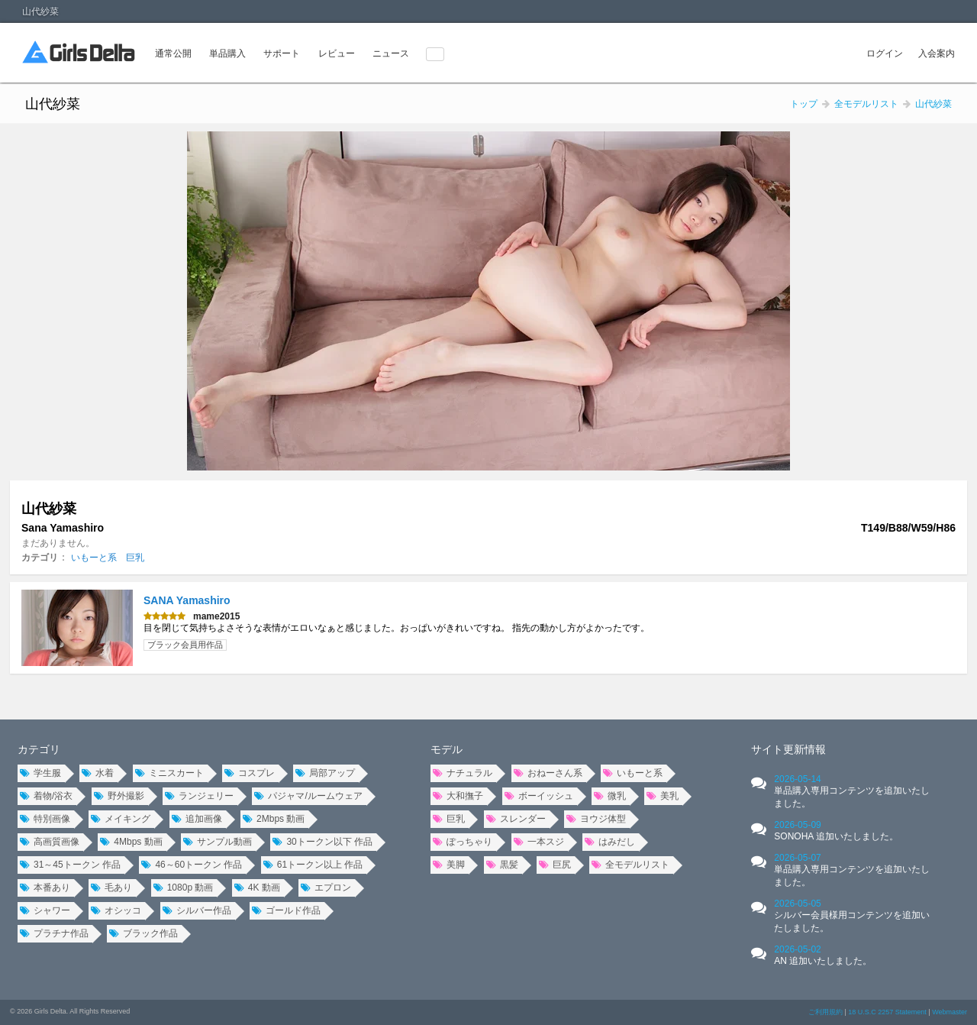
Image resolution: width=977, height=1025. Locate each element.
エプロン (326, 887)
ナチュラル (462, 773)
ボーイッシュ (539, 796)
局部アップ (325, 773)
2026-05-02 (823, 955)
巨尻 (555, 864)
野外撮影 (119, 796)
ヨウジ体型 (596, 818)
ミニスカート (169, 773)
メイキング (120, 818)
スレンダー (516, 818)
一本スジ (539, 841)
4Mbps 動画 (131, 841)
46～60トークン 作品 (191, 864)
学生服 (40, 773)
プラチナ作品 (54, 933)
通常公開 (173, 53)
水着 (98, 773)
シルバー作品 (197, 910)
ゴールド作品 (286, 910)
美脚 (449, 864)
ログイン (884, 53)
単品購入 (227, 53)
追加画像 (197, 818)
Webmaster (949, 1012)
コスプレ (249, 773)
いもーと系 (94, 557)
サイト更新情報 (788, 749)
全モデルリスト (630, 864)
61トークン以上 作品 (313, 864)
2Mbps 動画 (274, 818)
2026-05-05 (852, 915)
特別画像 (45, 818)
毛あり (111, 887)
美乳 (662, 796)
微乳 (610, 796)
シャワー (45, 910)
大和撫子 (458, 796)
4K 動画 (257, 887)
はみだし (610, 841)
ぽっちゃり (462, 841)
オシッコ (116, 910)
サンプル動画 (217, 841)
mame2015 (216, 616)
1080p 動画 (183, 887)
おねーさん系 (548, 773)
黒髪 (502, 864)
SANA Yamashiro (187, 600)
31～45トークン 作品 (70, 864)
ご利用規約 (825, 1012)
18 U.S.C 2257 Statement (887, 1012)
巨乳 (135, 557)
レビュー (336, 53)
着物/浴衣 (46, 796)
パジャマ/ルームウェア (308, 796)
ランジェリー (199, 796)
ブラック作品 (143, 933)
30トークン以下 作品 (322, 841)
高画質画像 (49, 841)
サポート (281, 53)
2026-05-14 (852, 791)
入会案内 (936, 53)
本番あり (45, 887)
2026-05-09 (836, 831)
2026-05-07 (852, 870)
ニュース (390, 53)
